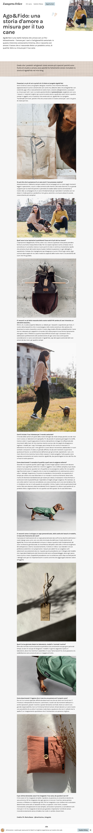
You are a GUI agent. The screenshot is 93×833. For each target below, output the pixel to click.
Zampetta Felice (12, 3)
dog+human (50, 4)
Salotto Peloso (38, 4)
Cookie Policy (83, 830)
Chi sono (29, 4)
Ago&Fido (28, 70)
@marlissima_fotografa (42, 817)
